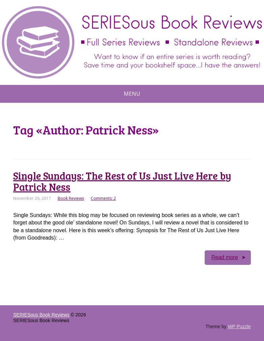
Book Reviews (71, 198)
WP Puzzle (239, 326)
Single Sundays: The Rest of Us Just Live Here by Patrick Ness (122, 181)
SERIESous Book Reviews (41, 314)
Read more (224, 257)
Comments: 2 (103, 198)
